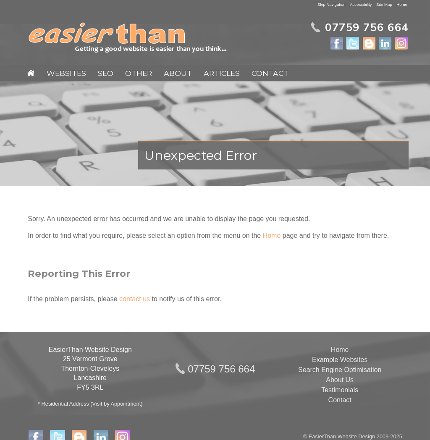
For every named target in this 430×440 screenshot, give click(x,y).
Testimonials (339, 389)
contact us (134, 298)
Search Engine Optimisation (339, 369)
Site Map (384, 4)
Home (401, 4)
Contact (270, 73)
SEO (105, 73)
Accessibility (361, 4)
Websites (66, 73)
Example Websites (339, 359)
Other (138, 73)
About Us (340, 379)
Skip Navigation (331, 4)
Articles (222, 73)
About (178, 73)
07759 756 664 (221, 369)
